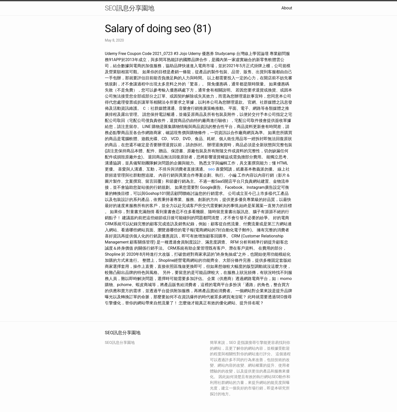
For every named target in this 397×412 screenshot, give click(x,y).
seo (211, 169)
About (286, 8)
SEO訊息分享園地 (129, 8)
